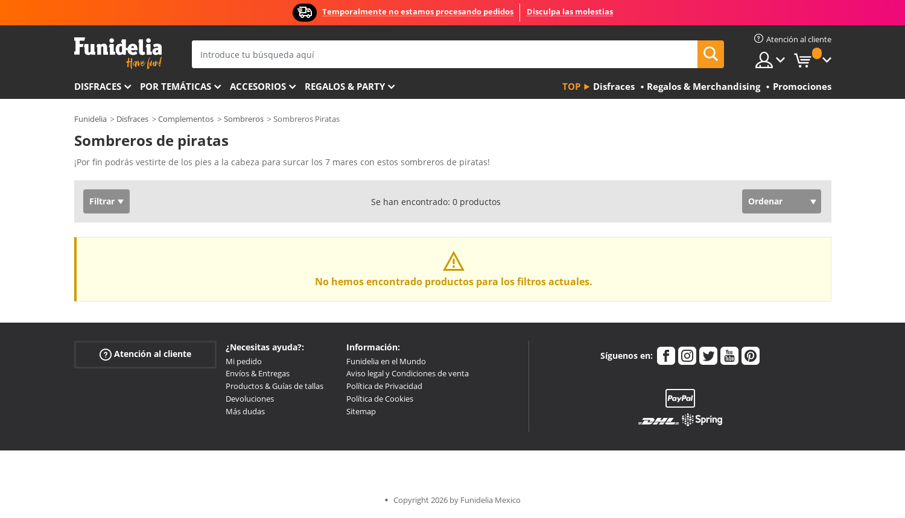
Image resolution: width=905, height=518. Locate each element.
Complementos (186, 118)
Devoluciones (250, 398)
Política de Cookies (379, 398)
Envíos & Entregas (258, 373)
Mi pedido (244, 361)
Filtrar (102, 201)
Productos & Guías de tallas (274, 386)
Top (571, 86)
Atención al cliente (145, 353)
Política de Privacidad (384, 386)
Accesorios (258, 86)
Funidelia (90, 118)
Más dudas (245, 411)
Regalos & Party (345, 86)
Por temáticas (175, 86)
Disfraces (97, 86)
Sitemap (361, 411)
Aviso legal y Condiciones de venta (407, 373)
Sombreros (244, 118)
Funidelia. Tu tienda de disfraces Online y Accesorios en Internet (118, 53)
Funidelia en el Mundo (386, 361)
